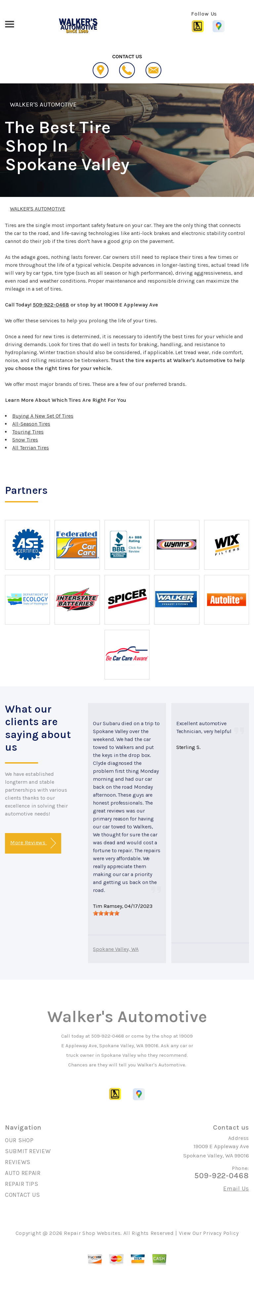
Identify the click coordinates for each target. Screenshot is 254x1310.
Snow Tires (25, 440)
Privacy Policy (220, 1233)
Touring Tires (28, 432)
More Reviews (33, 843)
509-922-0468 (51, 305)
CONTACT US (22, 1194)
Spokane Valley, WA (116, 949)
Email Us (236, 1189)
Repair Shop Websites (92, 1233)
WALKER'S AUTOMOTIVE (43, 104)
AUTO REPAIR (23, 1173)
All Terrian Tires (30, 447)
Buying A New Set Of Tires (42, 416)
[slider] (106, 913)
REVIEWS (17, 1162)
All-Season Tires (31, 424)
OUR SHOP (19, 1140)
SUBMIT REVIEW (28, 1151)
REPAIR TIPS (21, 1184)
